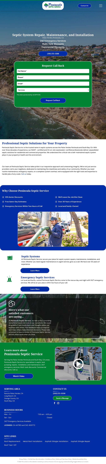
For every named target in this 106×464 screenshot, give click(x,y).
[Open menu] (100, 5)
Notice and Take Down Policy (63, 459)
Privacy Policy (22, 459)
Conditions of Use (50, 459)
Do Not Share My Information (36, 459)
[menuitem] (13, 441)
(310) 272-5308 (59, 393)
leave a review (24, 332)
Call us (23, 174)
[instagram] (58, 403)
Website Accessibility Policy (79, 459)
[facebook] (54, 403)
